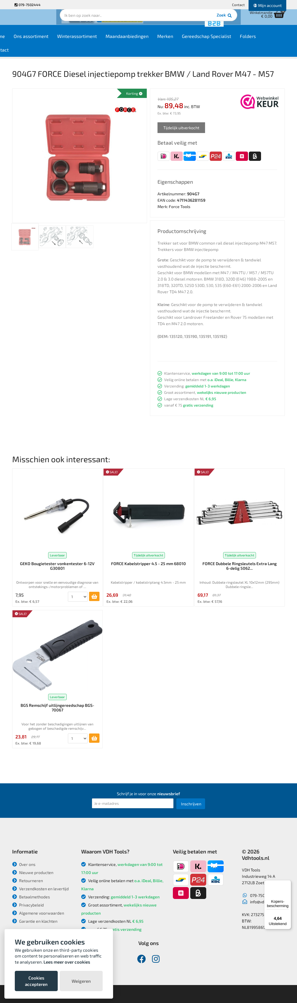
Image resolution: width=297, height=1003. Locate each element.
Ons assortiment (55, 41)
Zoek (188, 21)
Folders (272, 41)
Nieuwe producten (32, 872)
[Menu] (287, 883)
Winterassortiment (101, 41)
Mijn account (267, 5)
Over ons (23, 864)
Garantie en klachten (34, 921)
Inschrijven (191, 803)
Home (23, 41)
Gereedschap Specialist (230, 41)
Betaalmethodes (31, 896)
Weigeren (81, 981)
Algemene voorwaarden (38, 913)
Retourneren (27, 880)
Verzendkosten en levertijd (40, 888)
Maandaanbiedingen (151, 41)
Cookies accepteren (36, 981)
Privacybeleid (28, 904)
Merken (189, 41)
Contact (238, 5)
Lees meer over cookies (67, 961)
